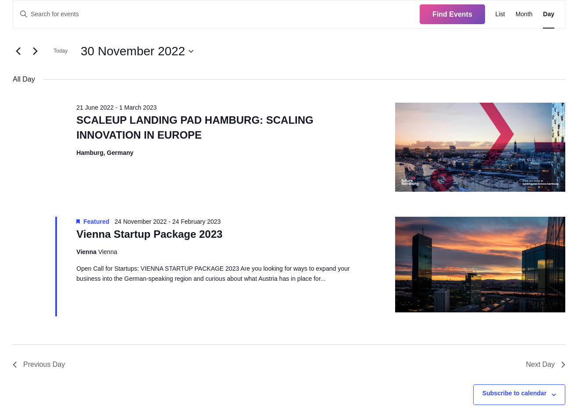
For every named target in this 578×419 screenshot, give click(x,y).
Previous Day (39, 364)
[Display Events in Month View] (523, 14)
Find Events (452, 14)
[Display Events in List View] (500, 14)
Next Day (545, 364)
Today (61, 51)
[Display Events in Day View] (548, 14)
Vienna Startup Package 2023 (149, 234)
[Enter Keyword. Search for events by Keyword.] (216, 14)
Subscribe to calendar (514, 393)
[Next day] (35, 51)
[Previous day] (18, 51)
